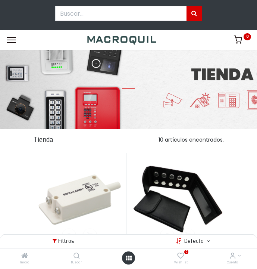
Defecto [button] (194, 241)
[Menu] (11, 40)
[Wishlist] (180, 256)
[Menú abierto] (129, 258)
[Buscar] (76, 256)
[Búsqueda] (194, 13)
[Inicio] (24, 256)
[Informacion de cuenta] (232, 256)
